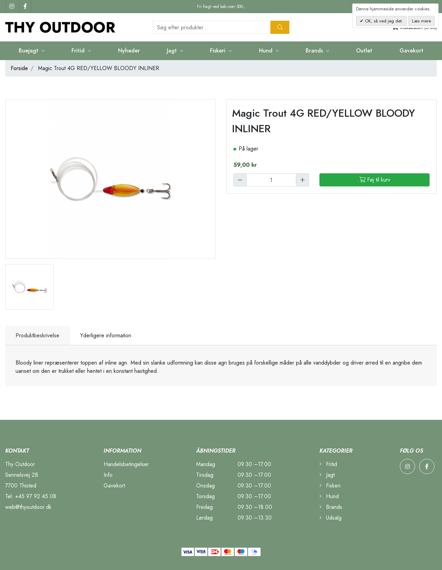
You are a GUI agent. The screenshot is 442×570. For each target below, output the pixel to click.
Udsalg (330, 518)
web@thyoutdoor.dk (28, 507)
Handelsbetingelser (126, 464)
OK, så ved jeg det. (383, 21)
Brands (315, 51)
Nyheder (129, 51)
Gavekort (411, 51)
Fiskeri (218, 51)
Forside (19, 68)
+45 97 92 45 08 (35, 496)
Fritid (78, 51)
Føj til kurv (374, 180)
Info (108, 475)
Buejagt (29, 51)
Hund (266, 51)
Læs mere (421, 21)
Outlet (364, 51)
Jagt (173, 51)
